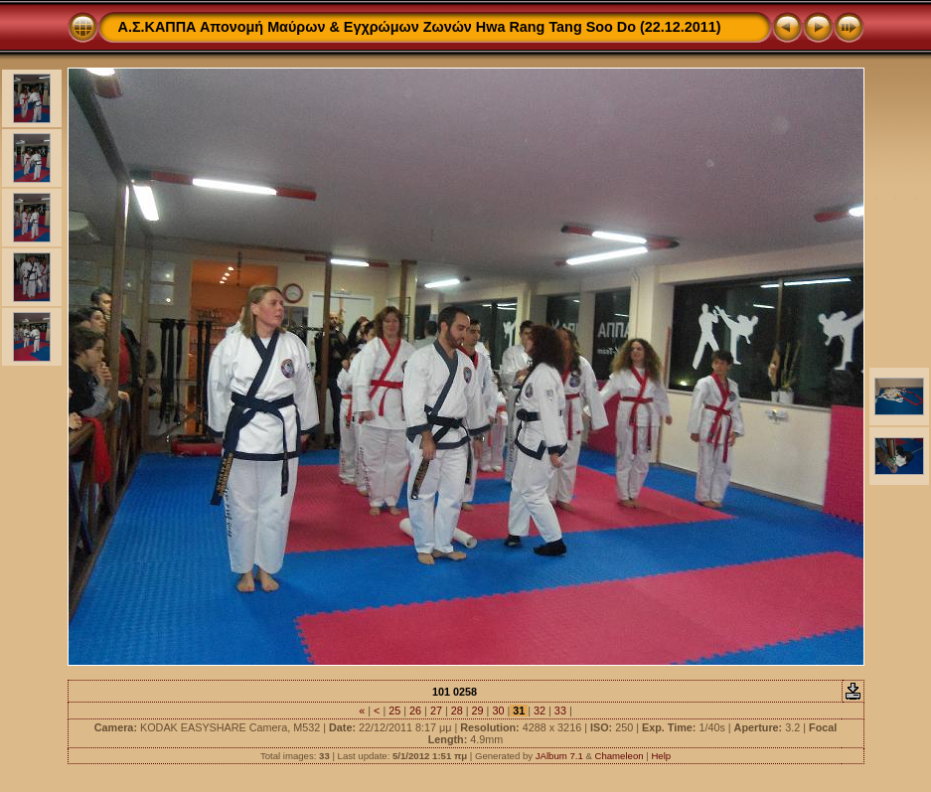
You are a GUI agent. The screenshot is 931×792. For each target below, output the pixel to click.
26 (415, 710)
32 (539, 710)
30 (498, 710)
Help (661, 755)
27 (436, 710)
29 (478, 710)
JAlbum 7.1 (559, 755)
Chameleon (618, 755)
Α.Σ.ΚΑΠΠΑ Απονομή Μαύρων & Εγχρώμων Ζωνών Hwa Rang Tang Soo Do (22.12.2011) (419, 27)
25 (394, 710)
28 (457, 710)
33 (560, 710)
